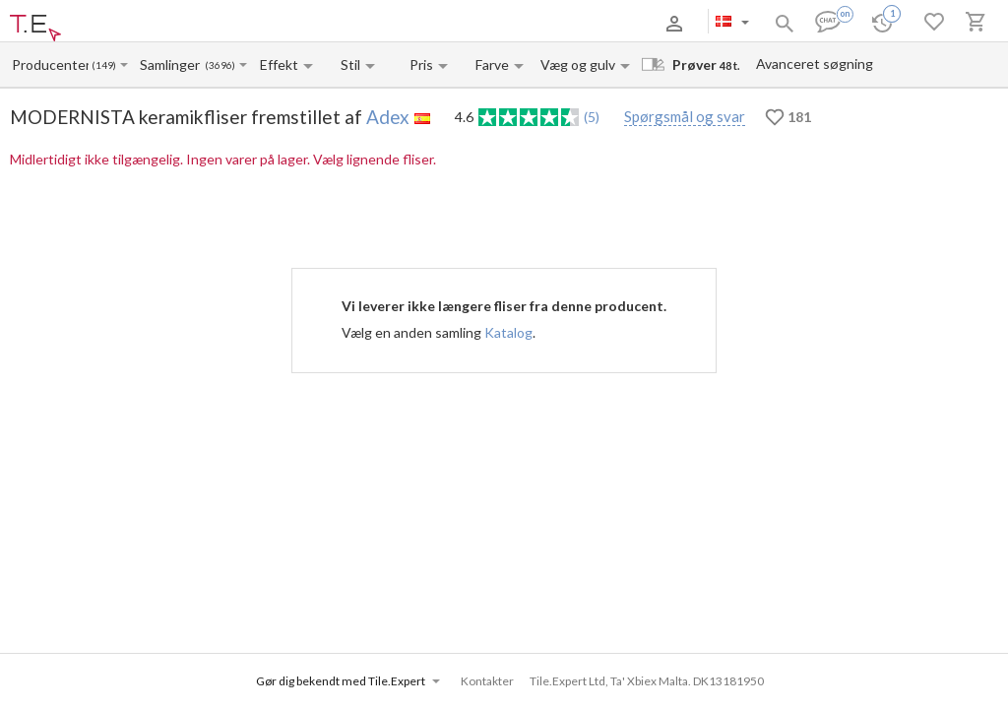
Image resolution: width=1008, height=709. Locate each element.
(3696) (220, 65)
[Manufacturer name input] (50, 64)
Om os (111, 23)
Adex (388, 116)
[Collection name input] (171, 64)
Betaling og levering (190, 23)
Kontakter (278, 23)
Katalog (508, 332)
